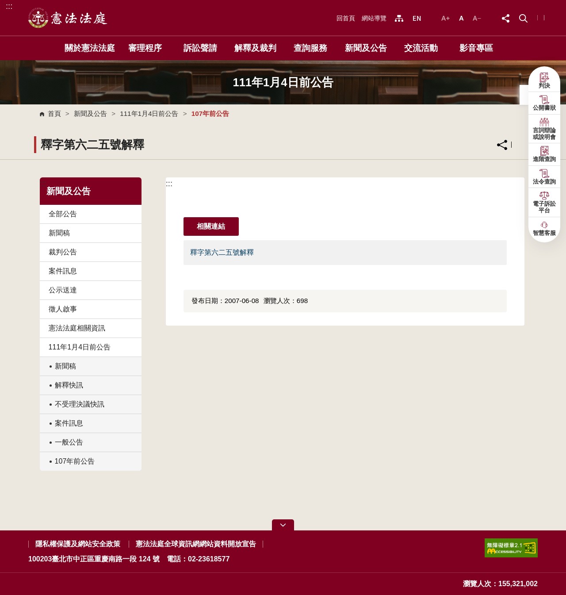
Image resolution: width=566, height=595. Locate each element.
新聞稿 (59, 233)
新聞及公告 (366, 48)
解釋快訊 (69, 385)
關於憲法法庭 (90, 48)
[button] (523, 17)
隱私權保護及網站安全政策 (77, 544)
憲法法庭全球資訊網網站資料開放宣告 (196, 544)
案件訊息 (63, 271)
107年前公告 (75, 461)
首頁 (54, 113)
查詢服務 (310, 48)
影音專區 (476, 48)
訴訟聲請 (200, 48)
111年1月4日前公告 (149, 113)
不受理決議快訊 (79, 404)
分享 (502, 145)
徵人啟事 (63, 309)
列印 (522, 145)
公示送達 (63, 290)
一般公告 (69, 442)
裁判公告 (63, 252)
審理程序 (145, 48)
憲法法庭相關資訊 (77, 328)
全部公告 (63, 214)
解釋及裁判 (255, 48)
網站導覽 (374, 18)
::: (9, 6)
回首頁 (346, 18)
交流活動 (421, 48)
